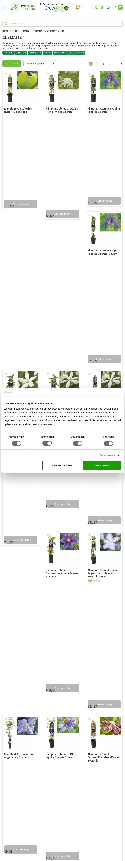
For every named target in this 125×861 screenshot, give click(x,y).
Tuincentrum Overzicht (82, 849)
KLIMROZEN (21, 52)
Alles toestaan (102, 465)
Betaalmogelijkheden (14, 737)
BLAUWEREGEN (77, 52)
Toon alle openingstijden (58, 763)
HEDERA (47, 52)
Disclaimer (8, 755)
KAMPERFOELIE (61, 52)
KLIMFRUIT (8, 52)
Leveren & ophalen (12, 741)
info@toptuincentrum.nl (90, 686)
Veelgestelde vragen (13, 759)
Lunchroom (8, 773)
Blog (5, 770)
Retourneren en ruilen (14, 744)
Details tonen (107, 455)
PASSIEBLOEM (35, 52)
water (29, 48)
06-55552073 (14, 819)
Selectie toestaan (62, 465)
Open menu (4, 7)
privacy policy (79, 708)
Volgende (120, 63)
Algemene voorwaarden (15, 748)
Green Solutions (61, 849)
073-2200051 (14, 814)
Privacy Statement (12, 752)
